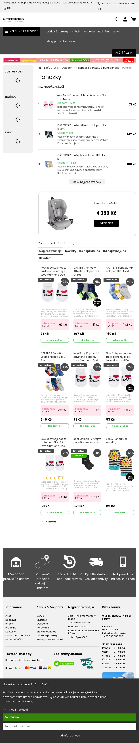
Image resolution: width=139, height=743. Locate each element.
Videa (57, 2)
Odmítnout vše (69, 735)
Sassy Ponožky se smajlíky (117, 439)
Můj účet (42, 618)
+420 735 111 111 (110, 627)
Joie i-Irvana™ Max (106, 203)
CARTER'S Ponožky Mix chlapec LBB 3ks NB (81, 157)
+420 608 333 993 (112, 634)
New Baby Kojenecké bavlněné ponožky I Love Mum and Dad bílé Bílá (87, 358)
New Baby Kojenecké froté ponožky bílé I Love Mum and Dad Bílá (119, 358)
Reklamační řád (14, 637)
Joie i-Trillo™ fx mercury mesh (82, 615)
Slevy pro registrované (61, 41)
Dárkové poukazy (57, 31)
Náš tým (103, 31)
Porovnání (43, 625)
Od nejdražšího (89, 251)
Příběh (76, 31)
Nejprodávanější (50, 251)
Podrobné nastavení (19, 726)
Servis (36, 2)
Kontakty (87, 2)
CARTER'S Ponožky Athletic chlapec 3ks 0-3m (81, 127)
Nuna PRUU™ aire (78, 624)
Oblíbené (42, 621)
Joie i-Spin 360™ (77, 635)
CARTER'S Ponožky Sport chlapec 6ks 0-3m (54, 356)
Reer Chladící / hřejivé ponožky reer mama (86, 441)
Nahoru (49, 519)
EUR (7, 9)
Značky (15, 2)
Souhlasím (12, 717)
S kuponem (49, 322)
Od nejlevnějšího (114, 251)
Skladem (45, 258)
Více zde (106, 223)
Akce (6, 2)
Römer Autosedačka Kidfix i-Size (83, 630)
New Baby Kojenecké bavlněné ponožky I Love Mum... (82, 97)
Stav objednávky (71, 2)
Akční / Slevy (124, 53)
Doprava (26, 2)
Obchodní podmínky (17, 633)
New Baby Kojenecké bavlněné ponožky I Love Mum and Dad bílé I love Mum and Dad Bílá (54, 274)
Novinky (70, 251)
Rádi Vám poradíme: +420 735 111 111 (116, 6)
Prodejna (47, 2)
